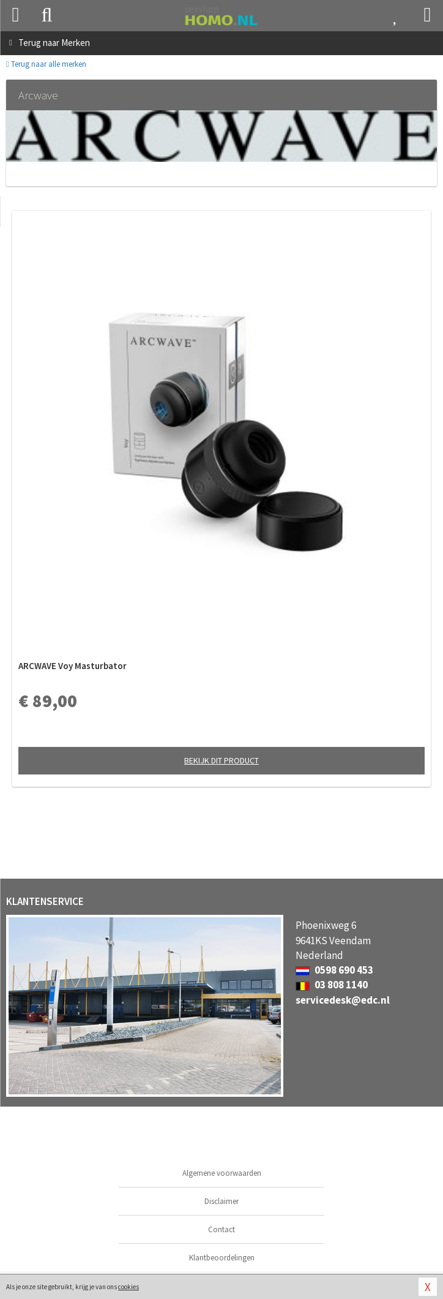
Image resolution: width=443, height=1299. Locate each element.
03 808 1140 (332, 984)
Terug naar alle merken (46, 64)
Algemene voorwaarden (221, 1173)
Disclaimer (221, 1201)
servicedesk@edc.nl (343, 1000)
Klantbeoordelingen (222, 1257)
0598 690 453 (334, 970)
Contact (221, 1229)
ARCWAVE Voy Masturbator (72, 666)
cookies (128, 1286)
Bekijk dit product (221, 760)
